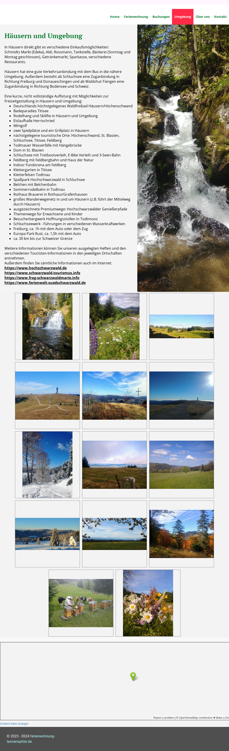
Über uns (203, 17)
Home (114, 17)
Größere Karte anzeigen (14, 723)
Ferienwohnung (136, 17)
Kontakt (220, 17)
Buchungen (161, 17)
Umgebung (182, 17)
